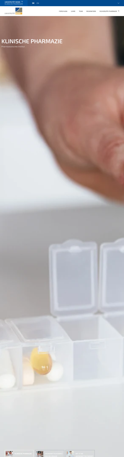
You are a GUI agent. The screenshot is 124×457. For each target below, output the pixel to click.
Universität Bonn (14, 2)
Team (81, 11)
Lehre (73, 11)
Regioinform (91, 11)
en (38, 3)
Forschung (63, 11)
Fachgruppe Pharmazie (109, 11)
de (33, 3)
